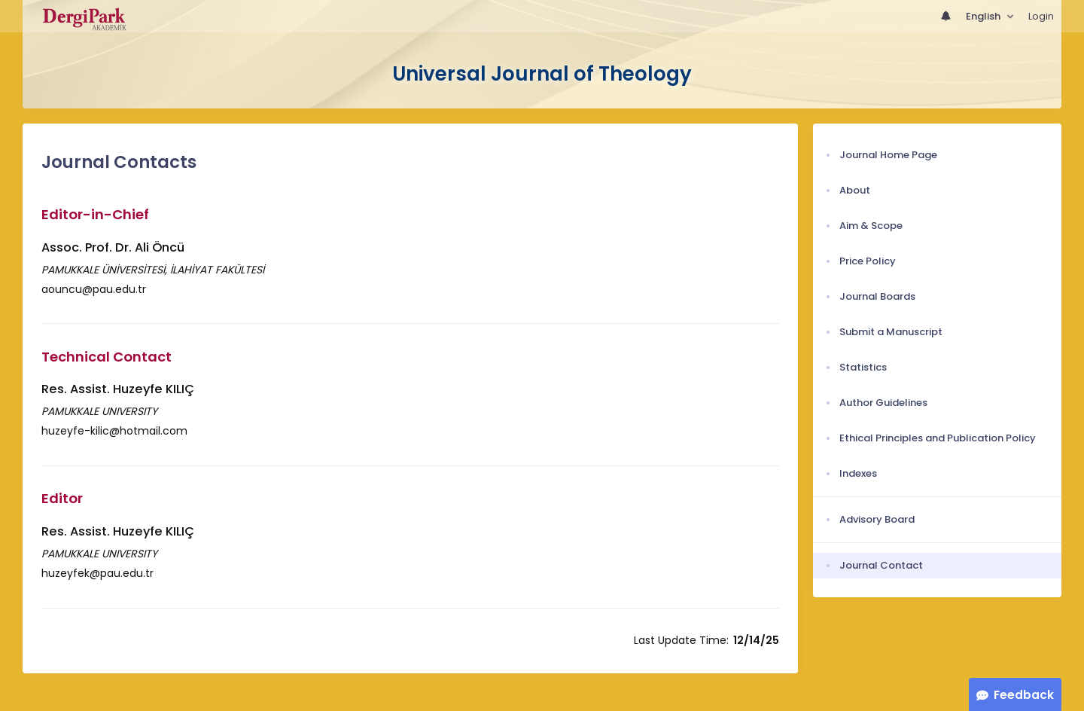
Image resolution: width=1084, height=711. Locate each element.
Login (1041, 16)
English (984, 16)
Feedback (1024, 695)
